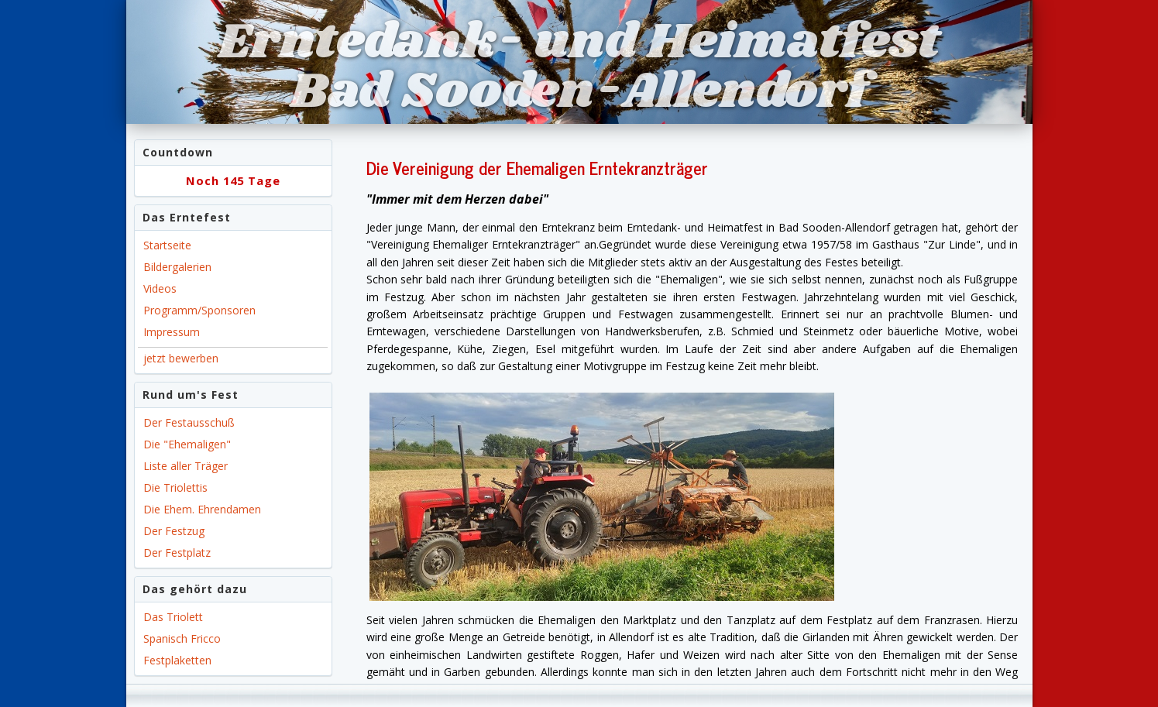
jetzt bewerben (180, 358)
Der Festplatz (177, 552)
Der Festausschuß (189, 422)
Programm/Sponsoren (199, 310)
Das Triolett (173, 616)
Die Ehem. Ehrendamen (202, 509)
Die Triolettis (175, 487)
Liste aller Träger (185, 465)
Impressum (171, 331)
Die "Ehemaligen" (187, 444)
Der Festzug (173, 530)
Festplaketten (177, 660)
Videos (160, 288)
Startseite (167, 245)
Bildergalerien (177, 266)
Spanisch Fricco (182, 638)
